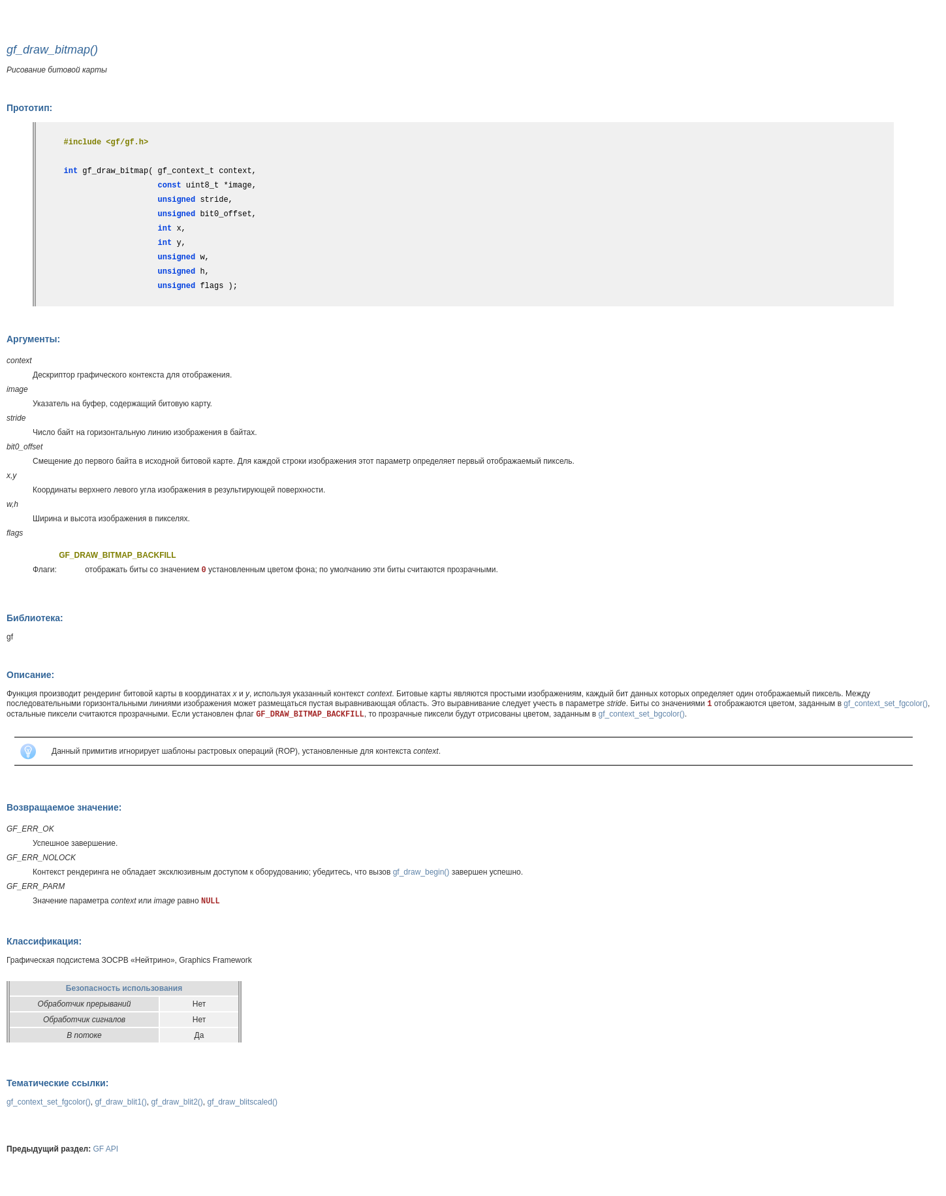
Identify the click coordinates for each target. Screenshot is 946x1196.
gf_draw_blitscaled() (242, 1102)
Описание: (30, 675)
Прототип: (29, 108)
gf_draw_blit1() (120, 1102)
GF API (106, 1149)
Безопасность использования (124, 988)
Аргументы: (33, 339)
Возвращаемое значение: (64, 807)
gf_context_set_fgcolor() (886, 703)
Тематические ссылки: (57, 1083)
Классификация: (44, 941)
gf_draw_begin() (421, 872)
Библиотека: (35, 618)
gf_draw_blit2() (176, 1102)
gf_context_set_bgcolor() (642, 714)
